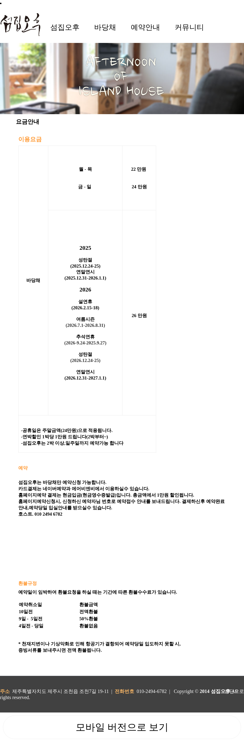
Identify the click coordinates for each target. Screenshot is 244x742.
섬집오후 (65, 27)
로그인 (14, 3)
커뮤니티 (189, 27)
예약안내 (145, 27)
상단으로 (234, 691)
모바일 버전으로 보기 (122, 727)
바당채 (105, 27)
